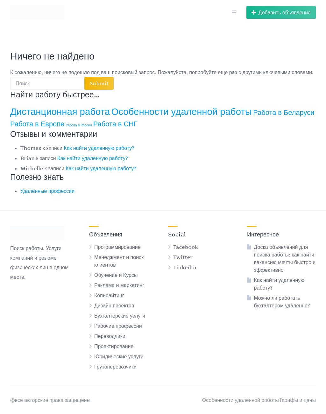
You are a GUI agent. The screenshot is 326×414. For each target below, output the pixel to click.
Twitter (183, 257)
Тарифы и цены (297, 400)
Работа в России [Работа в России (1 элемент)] (79, 125)
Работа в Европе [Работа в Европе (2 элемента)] (37, 124)
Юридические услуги (119, 356)
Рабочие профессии (118, 326)
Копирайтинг (109, 295)
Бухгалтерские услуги (119, 315)
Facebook (185, 247)
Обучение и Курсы (116, 275)
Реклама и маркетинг (119, 285)
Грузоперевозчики (115, 366)
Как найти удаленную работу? (99, 148)
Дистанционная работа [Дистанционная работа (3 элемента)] (60, 111)
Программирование (117, 247)
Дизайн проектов (114, 305)
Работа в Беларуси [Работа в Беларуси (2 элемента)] (283, 112)
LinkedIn (184, 267)
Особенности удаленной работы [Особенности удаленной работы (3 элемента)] (181, 111)
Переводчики (109, 336)
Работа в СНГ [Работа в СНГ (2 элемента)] (115, 124)
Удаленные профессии (47, 191)
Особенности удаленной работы (240, 400)
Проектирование (113, 346)
